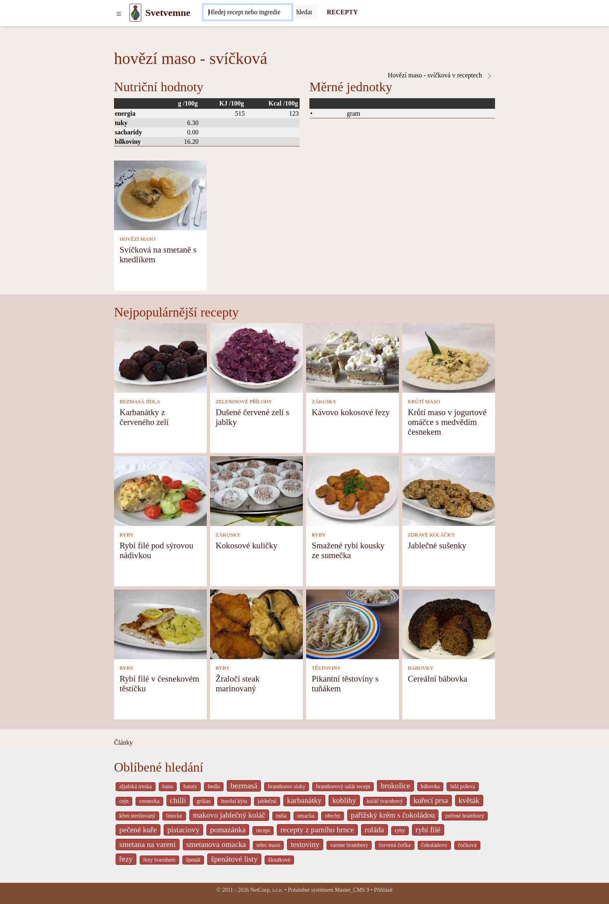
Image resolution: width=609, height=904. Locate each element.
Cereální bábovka (437, 678)
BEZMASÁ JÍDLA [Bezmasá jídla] (140, 402)
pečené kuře (138, 829)
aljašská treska (135, 786)
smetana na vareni (147, 844)
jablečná (267, 801)
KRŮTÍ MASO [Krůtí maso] (424, 402)
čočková (467, 845)
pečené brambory (464, 816)
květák (469, 800)
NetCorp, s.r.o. (266, 890)
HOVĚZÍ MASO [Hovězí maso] (138, 239)
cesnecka (149, 801)
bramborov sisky (286, 786)
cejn (124, 801)
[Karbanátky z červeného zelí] (160, 357)
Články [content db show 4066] (123, 742)
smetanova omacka (216, 844)
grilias (203, 801)
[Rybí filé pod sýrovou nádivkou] (160, 490)
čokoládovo (434, 845)
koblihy (344, 800)
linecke (174, 816)
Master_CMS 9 (352, 890)
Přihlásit (383, 890)
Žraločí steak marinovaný (238, 683)
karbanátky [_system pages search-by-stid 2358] (304, 800)
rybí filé (428, 829)
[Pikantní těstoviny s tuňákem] (352, 623)
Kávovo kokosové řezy (351, 412)
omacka (306, 816)
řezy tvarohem (159, 860)
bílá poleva (462, 786)
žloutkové (279, 860)
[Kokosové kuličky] (256, 490)
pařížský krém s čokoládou (393, 815)
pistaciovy (183, 829)
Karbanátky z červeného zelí (144, 417)
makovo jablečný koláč (229, 815)
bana (167, 786)
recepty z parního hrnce (317, 829)
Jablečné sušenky (437, 545)
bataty (190, 786)
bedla (214, 786)
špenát (193, 860)
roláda (374, 829)
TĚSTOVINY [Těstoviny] (326, 668)
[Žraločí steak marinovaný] (256, 623)
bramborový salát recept (343, 786)
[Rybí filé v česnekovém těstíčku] (160, 623)
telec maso (268, 845)
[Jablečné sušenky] (448, 490)
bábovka (430, 786)
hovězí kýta (234, 801)
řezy (126, 859)
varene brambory (349, 845)
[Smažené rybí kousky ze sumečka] (352, 490)
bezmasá (243, 785)
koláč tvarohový (385, 801)
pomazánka (227, 829)
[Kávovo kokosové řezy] (352, 357)
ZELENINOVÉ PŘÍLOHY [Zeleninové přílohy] (244, 402)
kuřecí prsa (431, 800)
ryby (400, 830)
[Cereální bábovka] (448, 623)
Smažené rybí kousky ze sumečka (348, 550)
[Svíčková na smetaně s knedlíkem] (160, 194)
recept (263, 830)
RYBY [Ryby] (127, 535)
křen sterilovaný (137, 816)
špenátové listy (234, 859)
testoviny (305, 844)
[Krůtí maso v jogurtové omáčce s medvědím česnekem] (448, 357)
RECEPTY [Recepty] (342, 12)
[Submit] (304, 12)
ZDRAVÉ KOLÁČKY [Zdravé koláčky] (431, 535)
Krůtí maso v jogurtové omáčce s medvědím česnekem (447, 421)
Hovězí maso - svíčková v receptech (440, 75)
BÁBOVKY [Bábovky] (421, 668)
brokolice (395, 785)
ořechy (332, 816)
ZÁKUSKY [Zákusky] (324, 402)
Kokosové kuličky (247, 545)
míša (281, 816)
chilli (178, 800)
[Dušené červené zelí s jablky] (256, 357)
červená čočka (394, 845)
